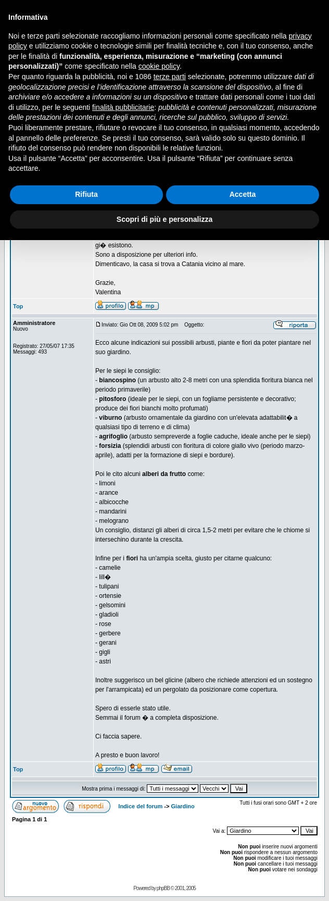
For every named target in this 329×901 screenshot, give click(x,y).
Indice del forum (140, 806)
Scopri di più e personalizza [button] (164, 219)
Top (18, 306)
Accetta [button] (243, 194)
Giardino (183, 806)
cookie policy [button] (159, 66)
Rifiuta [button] (86, 194)
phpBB (163, 888)
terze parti (170, 76)
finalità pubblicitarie (123, 107)
